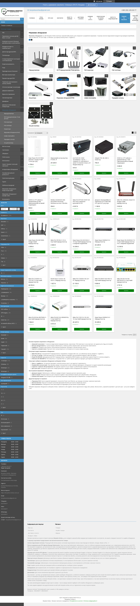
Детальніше (92, 5)
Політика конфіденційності (90, 601)
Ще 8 (4, 239)
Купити (38, 173)
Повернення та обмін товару (101, 18)
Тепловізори (6, 55)
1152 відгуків (99, 1)
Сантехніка (5, 150)
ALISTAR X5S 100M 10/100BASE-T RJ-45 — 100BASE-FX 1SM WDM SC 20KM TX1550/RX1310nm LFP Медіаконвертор (82, 161)
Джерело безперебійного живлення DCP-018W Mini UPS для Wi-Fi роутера (103, 201)
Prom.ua (78, 597)
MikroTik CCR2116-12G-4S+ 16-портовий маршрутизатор (82, 318)
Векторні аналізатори (8, 75)
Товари (58, 528)
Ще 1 (4, 265)
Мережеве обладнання (9, 110)
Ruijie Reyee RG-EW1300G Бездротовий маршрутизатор (36, 241)
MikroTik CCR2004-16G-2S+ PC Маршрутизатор (81, 279)
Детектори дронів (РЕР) (9, 52)
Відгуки (58, 533)
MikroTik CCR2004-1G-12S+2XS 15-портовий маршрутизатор (35, 280)
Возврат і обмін (32, 536)
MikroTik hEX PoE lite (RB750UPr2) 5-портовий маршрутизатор (124, 280)
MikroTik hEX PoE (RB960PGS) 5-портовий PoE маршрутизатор (60, 319)
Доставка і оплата (81, 18)
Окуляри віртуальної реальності (8, 173)
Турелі (4, 182)
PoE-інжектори (8, 122)
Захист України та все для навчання (9, 165)
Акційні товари (60, 530)
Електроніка (5, 160)
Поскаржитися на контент (76, 601)
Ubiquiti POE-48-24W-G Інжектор (102, 159)
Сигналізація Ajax (7, 98)
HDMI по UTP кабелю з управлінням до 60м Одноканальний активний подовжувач (36, 202)
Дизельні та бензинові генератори (9, 105)
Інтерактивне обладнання (10, 169)
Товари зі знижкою (6, 25)
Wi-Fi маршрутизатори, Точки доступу (12, 117)
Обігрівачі (5, 153)
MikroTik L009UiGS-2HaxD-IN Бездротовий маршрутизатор (126, 201)
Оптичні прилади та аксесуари (11, 87)
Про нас (50, 18)
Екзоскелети (6, 199)
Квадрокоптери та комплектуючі (7, 47)
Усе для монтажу (8, 143)
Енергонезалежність (8, 64)
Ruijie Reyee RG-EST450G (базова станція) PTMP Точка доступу (36, 159)
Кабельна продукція (8, 185)
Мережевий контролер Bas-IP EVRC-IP (59, 159)
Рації (3, 67)
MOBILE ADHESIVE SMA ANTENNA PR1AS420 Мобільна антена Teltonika (59, 201)
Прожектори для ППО (8, 78)
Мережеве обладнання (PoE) (12, 132)
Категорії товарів (6, 29)
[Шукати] (22, 19)
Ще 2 (4, 433)
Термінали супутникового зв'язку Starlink (9, 82)
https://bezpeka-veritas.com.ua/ (10, 493)
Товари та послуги (124, 18)
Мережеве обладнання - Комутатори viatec (9, 189)
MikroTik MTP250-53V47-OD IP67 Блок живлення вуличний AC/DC (81, 201)
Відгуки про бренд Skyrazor (135, 18)
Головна (32, 18)
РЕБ (3, 32)
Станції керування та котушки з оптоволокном (11, 59)
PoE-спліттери (8, 125)
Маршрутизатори (9, 113)
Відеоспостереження (8, 94)
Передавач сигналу (9, 139)
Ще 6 (4, 327)
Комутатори (7, 129)
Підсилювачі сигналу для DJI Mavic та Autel (10, 37)
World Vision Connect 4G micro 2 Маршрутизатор (58, 279)
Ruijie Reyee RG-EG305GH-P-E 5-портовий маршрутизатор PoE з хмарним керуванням (126, 241)
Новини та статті (90, 18)
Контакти (60, 18)
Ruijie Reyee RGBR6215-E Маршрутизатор (102, 241)
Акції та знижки (69, 18)
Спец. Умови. (41, 18)
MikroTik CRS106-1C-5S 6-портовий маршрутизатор (59, 241)
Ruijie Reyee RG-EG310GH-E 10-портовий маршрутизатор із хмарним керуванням (82, 241)
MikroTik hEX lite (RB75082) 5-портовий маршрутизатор (37, 318)
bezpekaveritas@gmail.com (8, 498)
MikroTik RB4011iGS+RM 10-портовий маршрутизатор (103, 279)
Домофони (5, 101)
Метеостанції (6, 146)
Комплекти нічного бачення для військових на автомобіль (11, 42)
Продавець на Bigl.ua (70, 599)
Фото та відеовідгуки (113, 18)
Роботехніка (6, 157)
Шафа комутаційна (9, 136)
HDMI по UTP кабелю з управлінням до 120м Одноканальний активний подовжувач (125, 160)
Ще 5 (4, 407)
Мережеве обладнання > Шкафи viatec (9, 194)
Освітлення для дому (8, 178)
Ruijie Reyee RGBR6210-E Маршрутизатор (102, 318)
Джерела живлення (8, 90)
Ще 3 (4, 353)
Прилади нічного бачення (9, 71)
